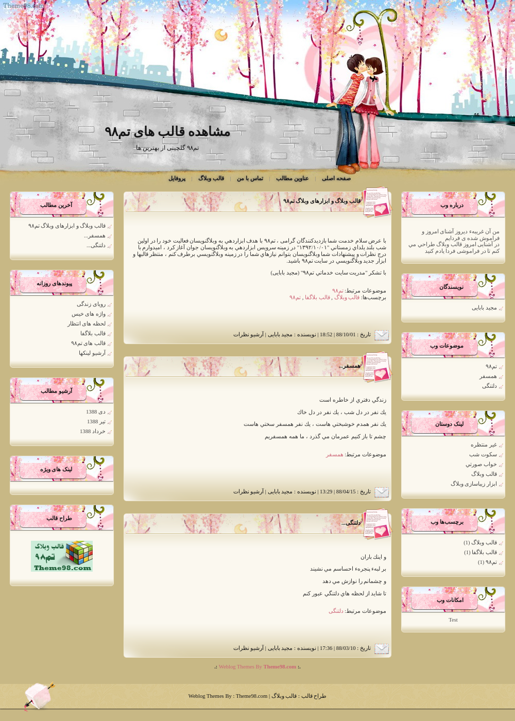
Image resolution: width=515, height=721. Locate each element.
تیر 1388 (96, 421)
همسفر (488, 376)
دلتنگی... (350, 523)
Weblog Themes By (256, 667)
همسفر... (349, 366)
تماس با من (249, 178)
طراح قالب (313, 696)
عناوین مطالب (292, 178)
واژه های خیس (89, 314)
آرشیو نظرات (248, 334)
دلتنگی (489, 386)
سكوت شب (483, 454)
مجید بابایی (484, 308)
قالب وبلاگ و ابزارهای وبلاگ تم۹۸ (321, 201)
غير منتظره (484, 445)
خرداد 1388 (93, 431)
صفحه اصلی (336, 178)
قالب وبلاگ (211, 178)
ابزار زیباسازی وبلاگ (474, 484)
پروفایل (176, 178)
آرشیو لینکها (92, 353)
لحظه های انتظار (86, 324)
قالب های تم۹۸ (88, 343)
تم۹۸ (491, 366)
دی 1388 (96, 412)
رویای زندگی (91, 304)
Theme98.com (251, 696)
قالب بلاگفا (484, 552)
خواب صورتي (481, 464)
